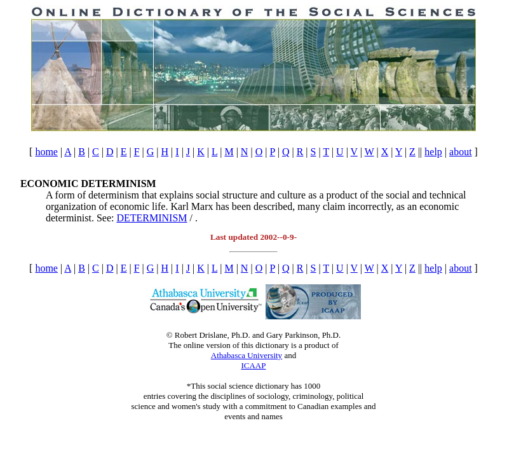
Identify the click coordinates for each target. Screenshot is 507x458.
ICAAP (253, 365)
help (433, 151)
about (460, 151)
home (46, 151)
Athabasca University (246, 355)
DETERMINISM (151, 217)
